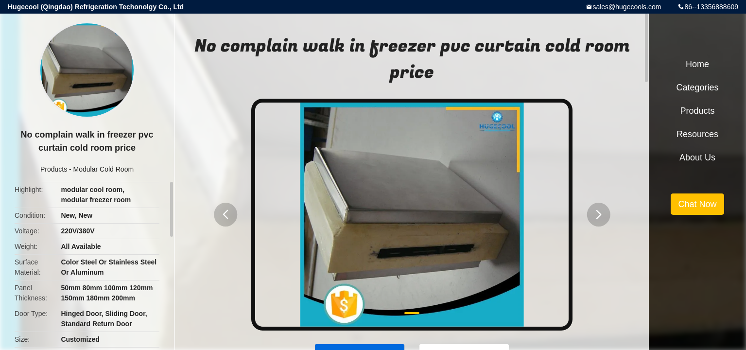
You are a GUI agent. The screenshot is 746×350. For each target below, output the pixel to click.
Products (53, 169)
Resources (697, 134)
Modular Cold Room (103, 169)
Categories (697, 87)
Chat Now (697, 204)
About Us (697, 157)
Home (697, 64)
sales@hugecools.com (626, 7)
